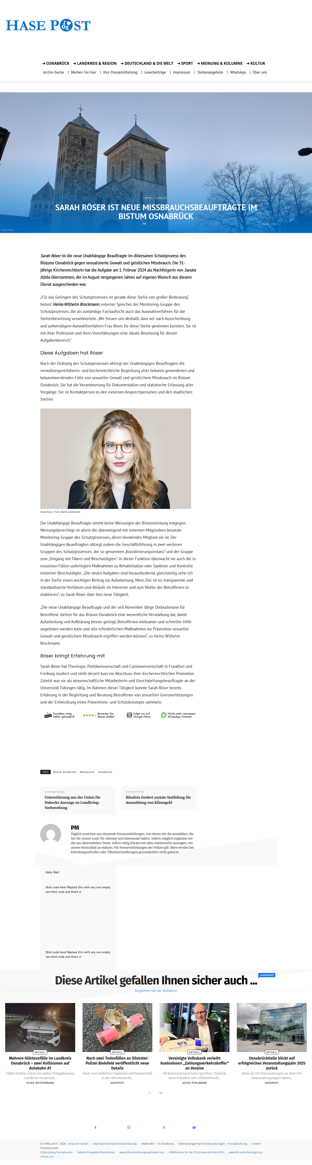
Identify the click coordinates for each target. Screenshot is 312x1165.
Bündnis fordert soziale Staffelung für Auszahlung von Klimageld (158, 800)
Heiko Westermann (40, 1082)
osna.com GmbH (78, 1148)
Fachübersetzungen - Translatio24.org (224, 1148)
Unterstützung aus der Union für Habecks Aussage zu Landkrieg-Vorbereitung (73, 802)
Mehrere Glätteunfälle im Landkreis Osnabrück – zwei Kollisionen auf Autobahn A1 (40, 1062)
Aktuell (148, 197)
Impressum (99, 1148)
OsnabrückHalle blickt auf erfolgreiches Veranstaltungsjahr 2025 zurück (272, 1062)
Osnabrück (161, 197)
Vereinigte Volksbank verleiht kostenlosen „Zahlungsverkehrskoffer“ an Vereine (194, 1065)
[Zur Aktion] (48, 38)
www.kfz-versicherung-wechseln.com (141, 1157)
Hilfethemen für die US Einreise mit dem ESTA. (197, 1157)
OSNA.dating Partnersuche (56, 1157)
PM (144, 223)
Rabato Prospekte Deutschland (96, 1157)
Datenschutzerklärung (123, 1148)
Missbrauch (87, 772)
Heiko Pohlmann (194, 1087)
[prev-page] (150, 1097)
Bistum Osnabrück (64, 772)
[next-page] (160, 1097)
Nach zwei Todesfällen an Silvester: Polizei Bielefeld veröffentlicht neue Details (117, 1062)
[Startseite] (48, 31)
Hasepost (117, 1082)
